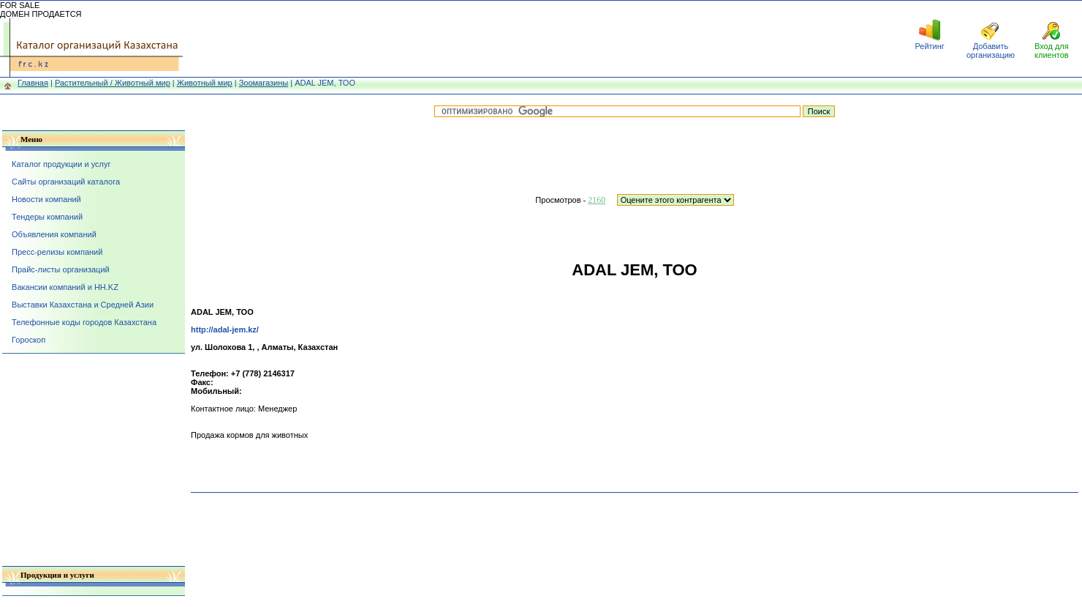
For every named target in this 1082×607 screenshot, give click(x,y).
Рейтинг (929, 46)
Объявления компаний (54, 234)
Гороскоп (28, 339)
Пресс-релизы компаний (57, 251)
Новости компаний (46, 199)
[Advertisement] (541, 39)
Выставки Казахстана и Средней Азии (83, 304)
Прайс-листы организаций (61, 269)
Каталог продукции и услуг (61, 164)
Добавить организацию (990, 50)
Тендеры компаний (47, 216)
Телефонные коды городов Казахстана (84, 322)
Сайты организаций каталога (66, 181)
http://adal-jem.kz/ (225, 329)
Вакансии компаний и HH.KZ (65, 287)
